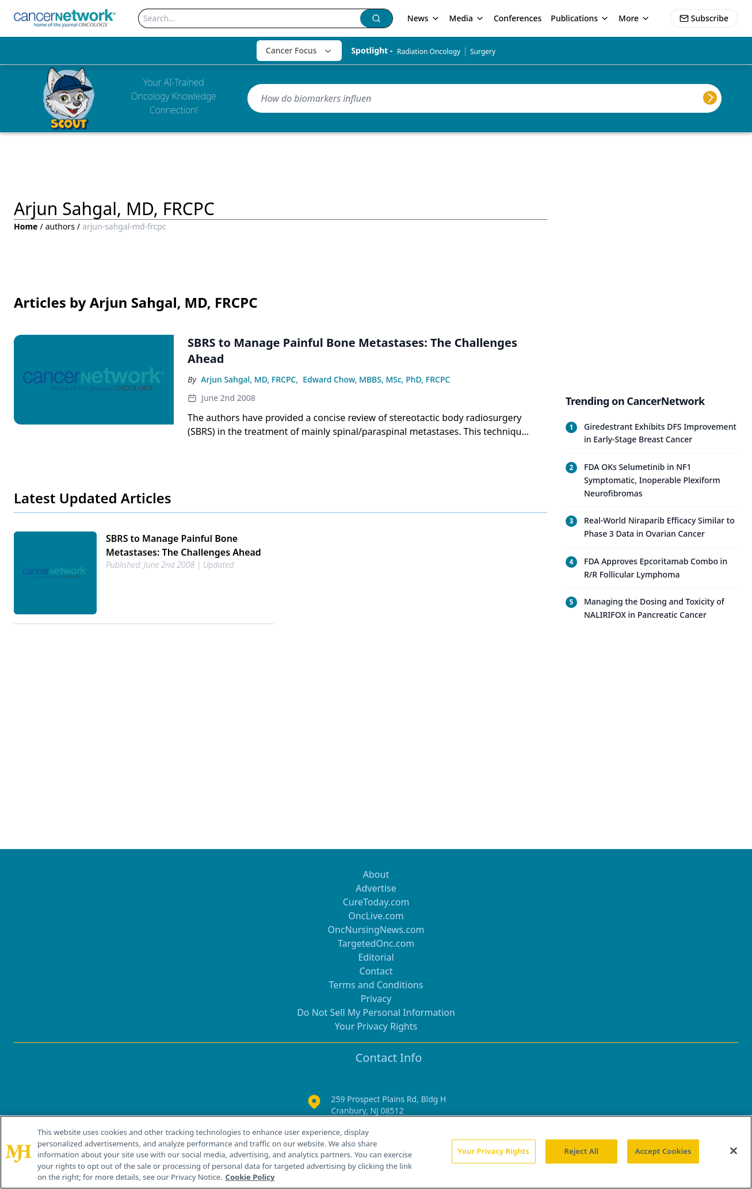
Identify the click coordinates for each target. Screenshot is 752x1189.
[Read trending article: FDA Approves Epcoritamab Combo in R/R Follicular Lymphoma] (652, 568)
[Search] (250, 18)
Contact (376, 971)
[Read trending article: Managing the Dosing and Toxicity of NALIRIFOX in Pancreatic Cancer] (652, 608)
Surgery (482, 51)
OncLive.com (375, 915)
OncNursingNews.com (376, 929)
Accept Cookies (663, 1151)
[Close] (733, 1151)
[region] (376, 1152)
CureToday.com (376, 902)
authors (60, 226)
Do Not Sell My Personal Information (376, 1012)
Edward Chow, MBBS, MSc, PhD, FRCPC (376, 379)
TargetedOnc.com (376, 943)
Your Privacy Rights (376, 1026)
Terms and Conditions (376, 984)
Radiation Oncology (428, 51)
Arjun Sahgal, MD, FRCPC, (249, 379)
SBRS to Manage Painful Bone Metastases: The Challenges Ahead (183, 545)
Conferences (517, 18)
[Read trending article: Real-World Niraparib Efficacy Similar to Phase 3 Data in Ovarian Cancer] (652, 527)
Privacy (376, 998)
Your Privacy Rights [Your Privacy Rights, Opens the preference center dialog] (493, 1151)
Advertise (376, 888)
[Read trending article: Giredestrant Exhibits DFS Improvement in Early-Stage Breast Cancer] (652, 434)
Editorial (376, 957)
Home (25, 226)
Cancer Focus (299, 50)
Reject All (581, 1151)
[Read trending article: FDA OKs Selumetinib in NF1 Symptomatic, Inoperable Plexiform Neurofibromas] (652, 480)
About (376, 874)
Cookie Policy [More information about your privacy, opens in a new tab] (250, 1177)
